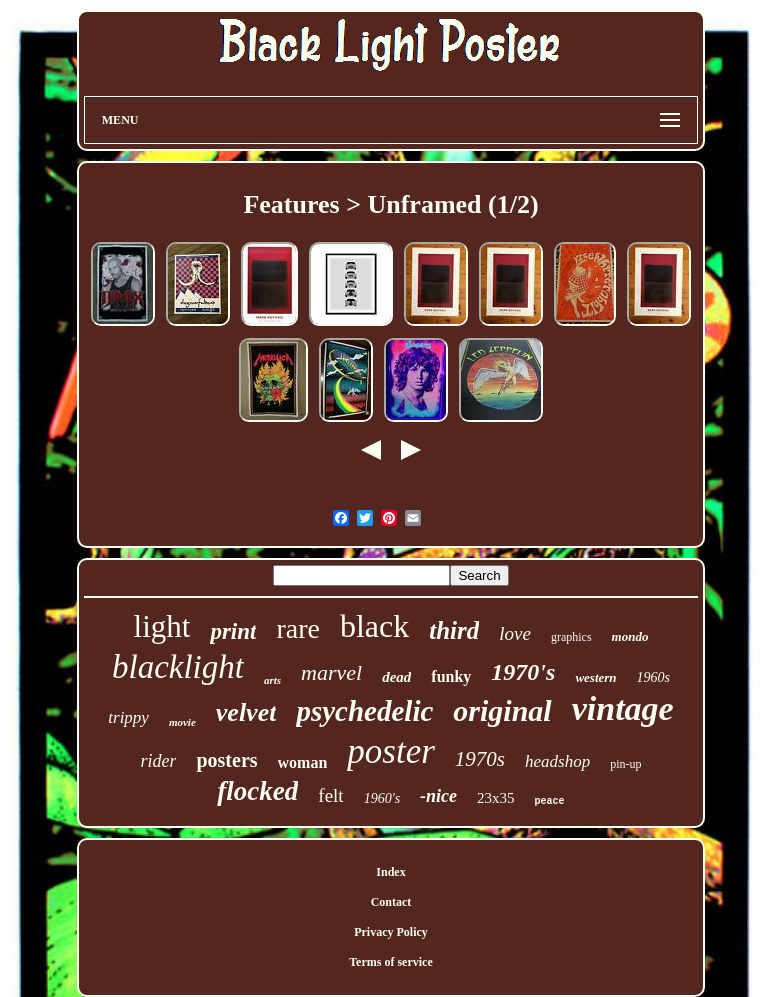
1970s (480, 759)
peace (550, 801)
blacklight (178, 667)
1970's (523, 672)
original (502, 710)
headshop (557, 761)
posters (226, 760)
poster (391, 751)
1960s (653, 677)
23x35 (496, 798)
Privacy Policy (391, 932)
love (515, 633)
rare (298, 628)
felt (330, 795)
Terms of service (391, 962)
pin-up (625, 764)
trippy (128, 717)
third (454, 630)
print (233, 631)
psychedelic (364, 711)
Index (390, 872)
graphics (571, 637)
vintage (623, 708)
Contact (391, 902)
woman (303, 762)
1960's (382, 798)
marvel (331, 672)
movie (182, 722)
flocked (257, 791)
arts (272, 680)
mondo (630, 636)
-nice (438, 796)
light (162, 626)
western (595, 677)
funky (451, 676)
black (374, 626)
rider (158, 761)
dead (396, 677)
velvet (246, 712)
